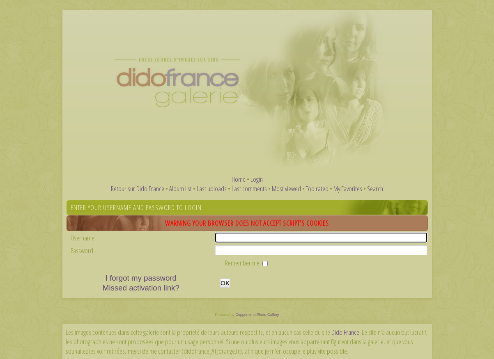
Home (239, 179)
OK (225, 282)
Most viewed (286, 188)
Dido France (345, 332)
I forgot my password (141, 278)
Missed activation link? (141, 288)
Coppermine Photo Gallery (257, 315)
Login (256, 179)
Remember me (243, 263)
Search (375, 188)
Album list (180, 188)
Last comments (249, 188)
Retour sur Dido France (137, 188)
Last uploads (212, 188)
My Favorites (347, 188)
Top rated (317, 188)
